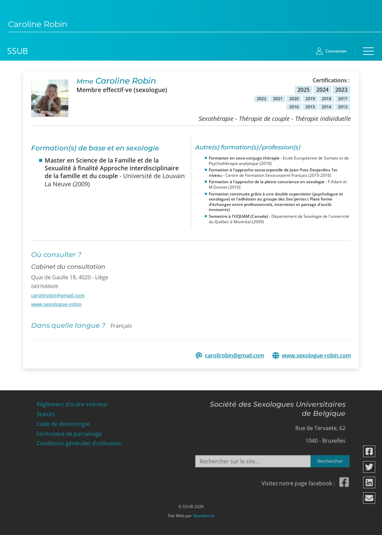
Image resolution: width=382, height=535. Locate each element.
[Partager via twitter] (369, 467)
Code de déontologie (63, 422)
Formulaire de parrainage (69, 431)
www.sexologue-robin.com (316, 355)
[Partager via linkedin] (369, 482)
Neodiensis (204, 514)
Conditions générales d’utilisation (79, 441)
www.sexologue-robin (56, 302)
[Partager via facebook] (369, 451)
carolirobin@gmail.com (58, 293)
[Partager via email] (369, 498)
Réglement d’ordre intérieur (72, 402)
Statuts (46, 412)
